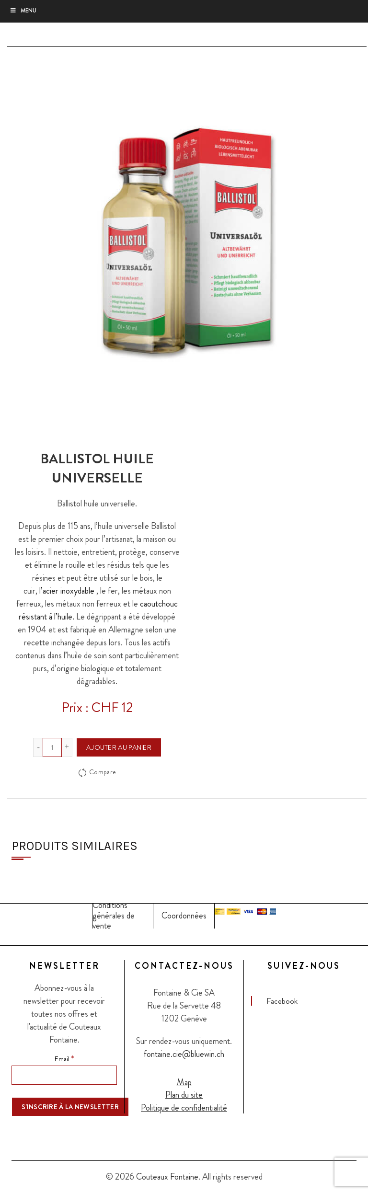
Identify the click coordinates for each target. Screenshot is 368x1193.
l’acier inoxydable (66, 591)
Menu (23, 10)
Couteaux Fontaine (167, 1176)
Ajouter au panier (118, 747)
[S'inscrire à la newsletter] (70, 1106)
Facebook (282, 1001)
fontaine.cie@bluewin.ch (184, 1054)
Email (64, 1058)
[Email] (64, 1075)
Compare (102, 772)
